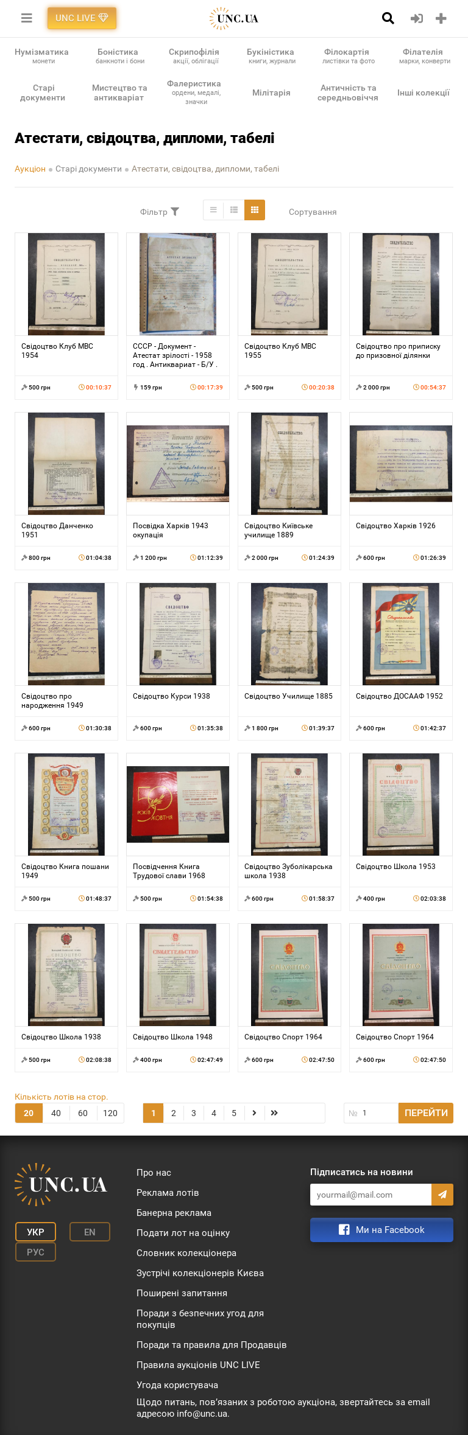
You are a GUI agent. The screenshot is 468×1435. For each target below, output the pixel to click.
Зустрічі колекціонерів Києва (200, 1273)
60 (83, 1113)
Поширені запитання (181, 1293)
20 (29, 1113)
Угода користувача (177, 1385)
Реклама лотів (167, 1192)
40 (56, 1113)
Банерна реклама (173, 1212)
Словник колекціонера (186, 1253)
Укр (33, 1231)
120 (110, 1113)
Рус (33, 1250)
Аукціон (30, 168)
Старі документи (88, 168)
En (84, 1231)
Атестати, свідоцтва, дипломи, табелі (205, 168)
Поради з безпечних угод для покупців (200, 1319)
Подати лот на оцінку (183, 1232)
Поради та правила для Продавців (211, 1344)
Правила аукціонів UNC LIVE (198, 1365)
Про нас (153, 1172)
